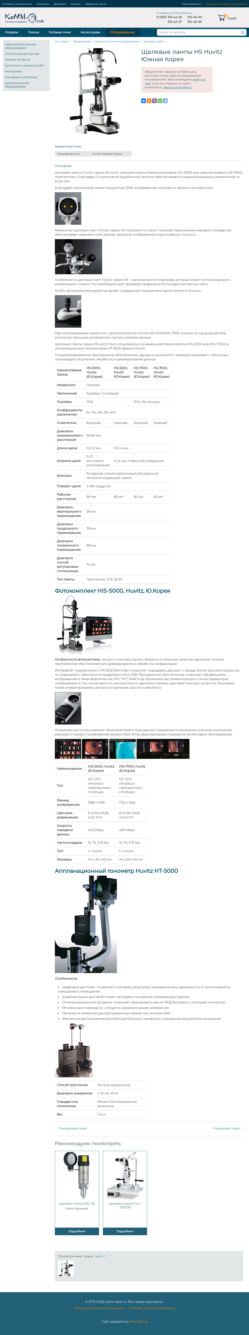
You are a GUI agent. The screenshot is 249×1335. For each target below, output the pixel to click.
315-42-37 (175, 22)
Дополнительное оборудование (17, 84)
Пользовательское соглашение (99, 1308)
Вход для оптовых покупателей (226, 3)
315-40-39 (194, 22)
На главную (62, 41)
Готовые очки (60, 32)
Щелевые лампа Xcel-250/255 (125, 1205)
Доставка (60, 3)
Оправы (11, 32)
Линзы (33, 32)
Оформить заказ (96, 3)
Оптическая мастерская (22, 54)
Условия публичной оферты (152, 1308)
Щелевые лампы (153, 41)
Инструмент (13, 71)
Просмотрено (191, 3)
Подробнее (76, 1231)
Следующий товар (226, 1128)
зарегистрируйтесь (177, 87)
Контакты (43, 3)
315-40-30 (194, 17)
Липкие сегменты (18, 59)
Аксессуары (90, 32)
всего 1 (100, 1256)
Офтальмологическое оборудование (20, 46)
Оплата (75, 3)
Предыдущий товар (72, 1128)
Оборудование (122, 32)
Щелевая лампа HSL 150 (77, 1203)
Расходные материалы (21, 77)
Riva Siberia (139, 1321)
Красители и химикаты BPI (24, 65)
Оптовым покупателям (17, 3)
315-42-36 (175, 17)
